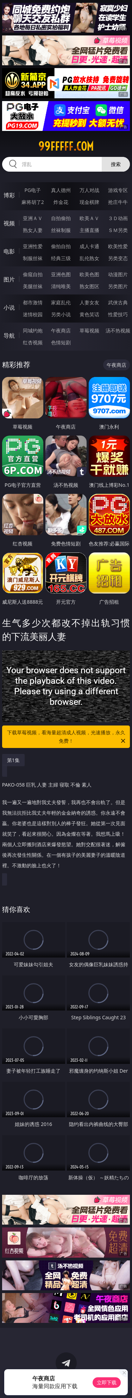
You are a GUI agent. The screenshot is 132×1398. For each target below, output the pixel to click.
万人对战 (89, 190)
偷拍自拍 (61, 246)
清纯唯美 (61, 286)
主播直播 (89, 230)
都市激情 (33, 302)
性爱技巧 (118, 314)
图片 (9, 279)
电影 (9, 251)
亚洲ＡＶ (33, 218)
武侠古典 (118, 302)
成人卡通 (89, 246)
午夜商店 (61, 330)
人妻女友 (89, 302)
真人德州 (61, 190)
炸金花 (61, 202)
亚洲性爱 (33, 246)
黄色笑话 (89, 314)
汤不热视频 (118, 330)
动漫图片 (118, 274)
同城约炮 (33, 330)
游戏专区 (118, 190)
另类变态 (118, 258)
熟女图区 (89, 286)
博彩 (9, 195)
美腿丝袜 (33, 286)
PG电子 (32, 190)
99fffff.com (66, 146)
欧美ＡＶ (89, 218)
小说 (9, 307)
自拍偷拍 (61, 218)
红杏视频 (33, 342)
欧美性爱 (118, 246)
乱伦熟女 (89, 258)
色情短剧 (61, 342)
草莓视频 (89, 330)
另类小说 (61, 314)
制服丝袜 (33, 258)
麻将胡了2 (32, 202)
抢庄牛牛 (118, 202)
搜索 (116, 164)
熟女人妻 (33, 230)
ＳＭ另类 (118, 230)
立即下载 (107, 1382)
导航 (9, 335)
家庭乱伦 (61, 302)
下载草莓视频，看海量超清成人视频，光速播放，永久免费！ (67, 737)
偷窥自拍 (33, 274)
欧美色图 (89, 274)
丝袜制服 (61, 230)
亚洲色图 (61, 274)
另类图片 (118, 286)
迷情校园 (33, 314)
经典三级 (61, 258)
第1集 (13, 760)
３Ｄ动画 (118, 218)
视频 (9, 223)
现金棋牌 (89, 202)
